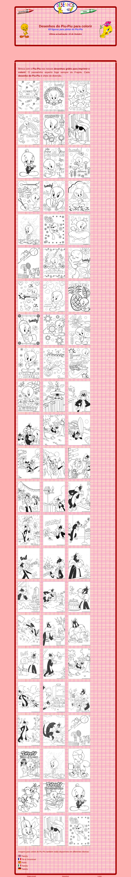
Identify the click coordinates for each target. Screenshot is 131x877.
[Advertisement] (66, 53)
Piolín (24, 862)
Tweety (25, 856)
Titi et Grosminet (29, 859)
